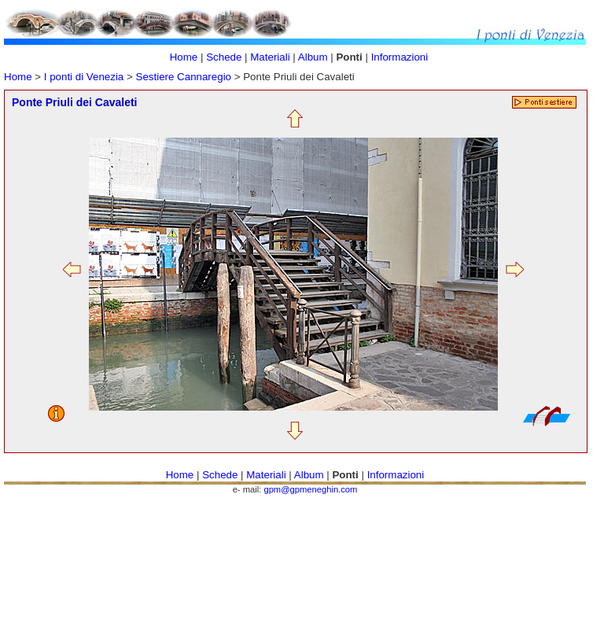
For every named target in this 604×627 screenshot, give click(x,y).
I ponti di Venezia (84, 77)
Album (314, 57)
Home (18, 77)
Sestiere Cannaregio (185, 77)
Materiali (269, 57)
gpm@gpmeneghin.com (310, 489)
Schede (223, 57)
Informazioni (400, 57)
